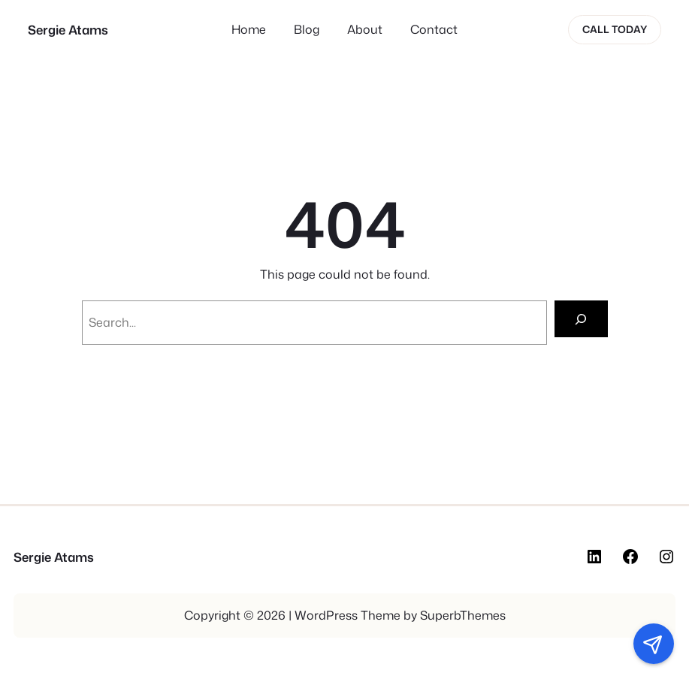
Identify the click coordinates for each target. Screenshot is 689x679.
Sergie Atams (68, 29)
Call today (614, 29)
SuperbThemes (463, 615)
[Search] (581, 318)
